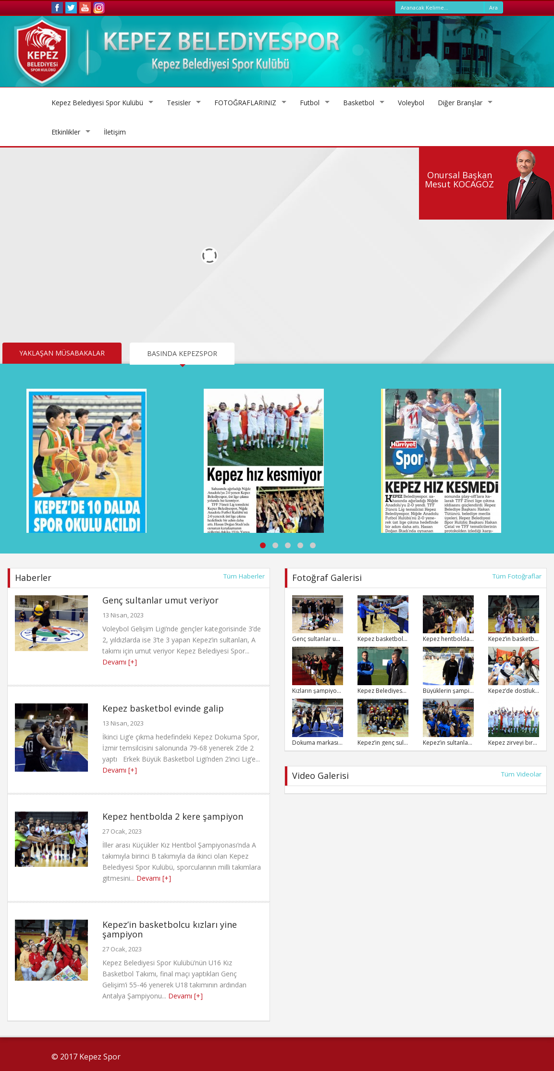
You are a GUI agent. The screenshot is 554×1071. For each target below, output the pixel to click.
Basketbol (358, 102)
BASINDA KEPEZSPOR (182, 353)
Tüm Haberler (244, 576)
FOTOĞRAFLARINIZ (245, 102)
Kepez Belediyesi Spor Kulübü (97, 102)
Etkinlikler (65, 131)
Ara (493, 7)
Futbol (310, 102)
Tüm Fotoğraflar (517, 576)
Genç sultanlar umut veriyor (160, 600)
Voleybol (411, 102)
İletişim (115, 131)
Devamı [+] (119, 661)
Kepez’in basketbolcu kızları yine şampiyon (169, 929)
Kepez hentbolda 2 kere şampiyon (172, 816)
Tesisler (179, 102)
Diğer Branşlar (460, 102)
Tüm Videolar (521, 774)
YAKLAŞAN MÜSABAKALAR (62, 352)
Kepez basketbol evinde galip (163, 708)
